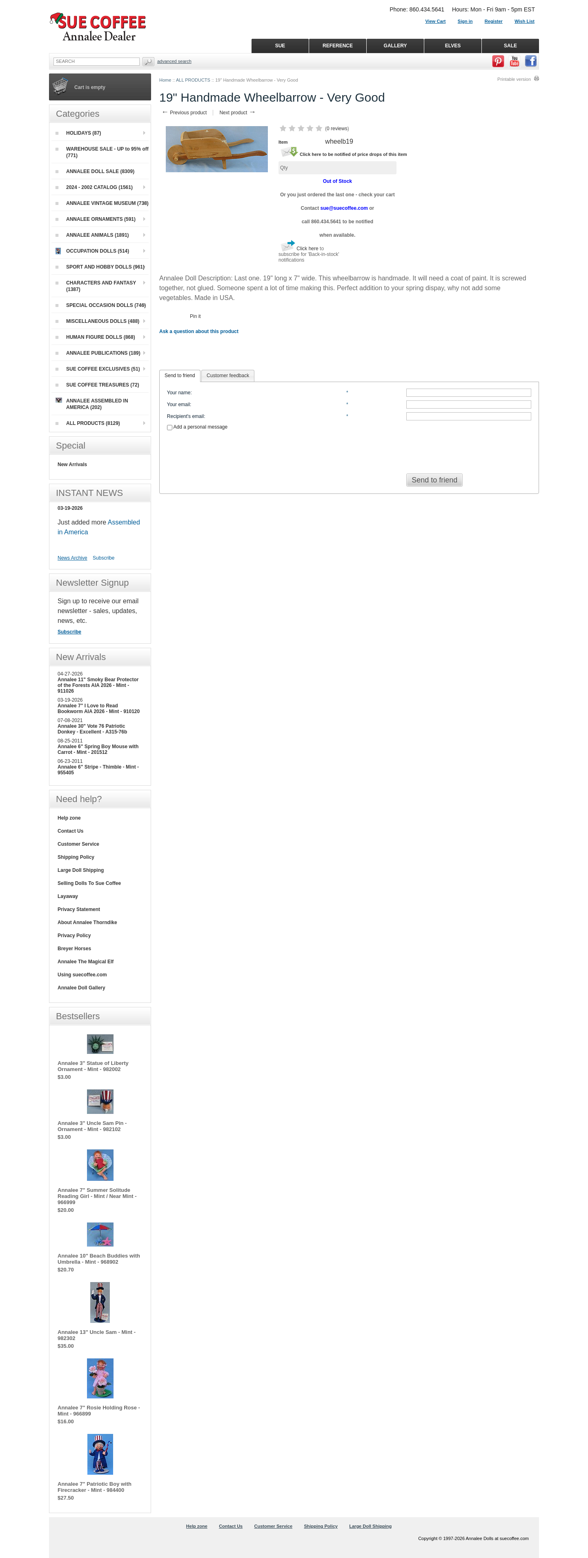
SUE (280, 46)
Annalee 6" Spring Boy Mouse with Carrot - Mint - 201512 (98, 749)
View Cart (435, 21)
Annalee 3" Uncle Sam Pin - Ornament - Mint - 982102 (92, 1126)
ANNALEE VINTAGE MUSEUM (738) (102, 203)
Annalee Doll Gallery (81, 988)
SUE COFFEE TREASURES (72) (97, 385)
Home (165, 80)
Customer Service (78, 844)
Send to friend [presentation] (180, 375)
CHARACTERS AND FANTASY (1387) (96, 286)
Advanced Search (174, 61)
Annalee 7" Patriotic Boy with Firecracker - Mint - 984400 (94, 1487)
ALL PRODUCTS (193, 80)
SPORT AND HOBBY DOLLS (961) (100, 267)
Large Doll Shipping (81, 870)
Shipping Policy (76, 857)
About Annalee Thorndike (87, 922)
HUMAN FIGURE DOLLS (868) (95, 337)
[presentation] (349, 449)
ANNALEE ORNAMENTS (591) (96, 219)
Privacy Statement (79, 909)
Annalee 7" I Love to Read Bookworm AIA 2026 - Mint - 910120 (99, 708)
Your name (179, 393)
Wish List (524, 21)
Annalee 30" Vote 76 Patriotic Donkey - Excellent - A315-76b (92, 729)
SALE (510, 46)
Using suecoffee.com (82, 975)
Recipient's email (185, 416)
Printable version (514, 79)
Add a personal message (197, 427)
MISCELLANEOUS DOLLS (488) (97, 321)
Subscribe (103, 558)
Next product (237, 113)
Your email (178, 404)
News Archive (72, 558)
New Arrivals (72, 464)
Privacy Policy (74, 935)
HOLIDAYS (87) (78, 133)
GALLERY (395, 46)
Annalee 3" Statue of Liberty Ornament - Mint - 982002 (93, 1066)
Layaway (68, 896)
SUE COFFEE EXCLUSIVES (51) (98, 369)
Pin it (195, 316)
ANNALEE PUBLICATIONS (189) (98, 353)
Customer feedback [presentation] (228, 375)
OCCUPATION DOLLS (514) (92, 251)
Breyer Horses (74, 948)
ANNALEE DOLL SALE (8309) (95, 171)
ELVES (453, 46)
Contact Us (70, 831)
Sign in (465, 21)
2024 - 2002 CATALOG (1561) (94, 187)
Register (494, 21)
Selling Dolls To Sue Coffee (89, 883)
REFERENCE (338, 46)
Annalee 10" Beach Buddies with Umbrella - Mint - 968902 (99, 1259)
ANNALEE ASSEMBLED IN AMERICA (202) (92, 404)
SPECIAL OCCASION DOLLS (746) (101, 305)
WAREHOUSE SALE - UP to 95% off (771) (102, 152)
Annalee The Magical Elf (86, 962)
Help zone (69, 818)
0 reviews (337, 128)
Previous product (184, 113)
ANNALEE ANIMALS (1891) (92, 235)
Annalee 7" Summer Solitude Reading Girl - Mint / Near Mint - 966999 (97, 1196)
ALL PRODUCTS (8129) (88, 423)
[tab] (179, 376)
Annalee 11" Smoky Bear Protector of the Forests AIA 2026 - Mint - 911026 (98, 685)
